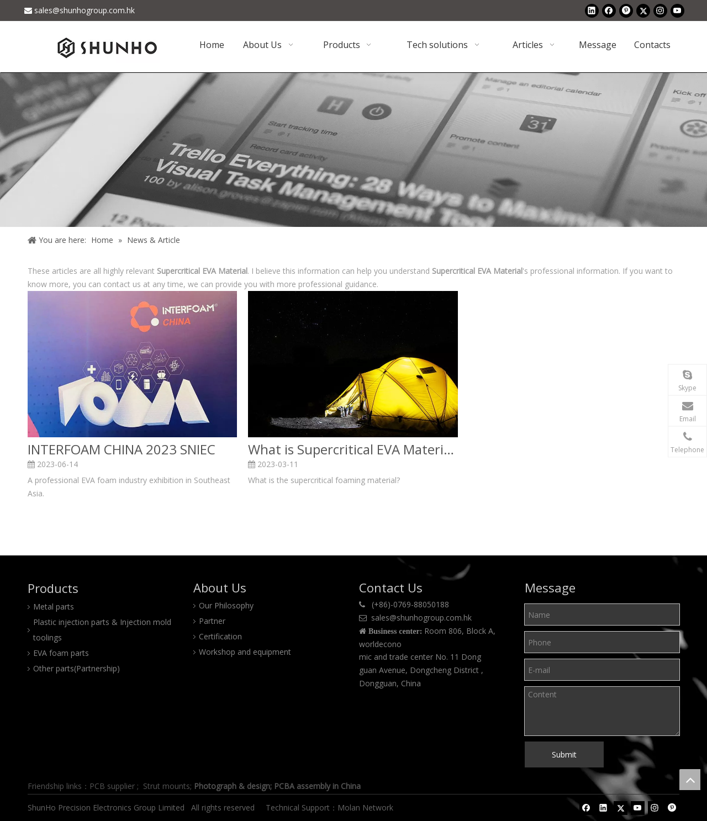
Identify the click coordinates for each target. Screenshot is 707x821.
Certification (220, 636)
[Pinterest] (626, 10)
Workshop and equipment (245, 652)
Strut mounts (166, 786)
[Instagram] (660, 10)
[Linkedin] (592, 10)
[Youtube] (677, 10)
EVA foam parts (61, 653)
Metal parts (53, 606)
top (689, 779)
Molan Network (366, 807)
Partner (212, 621)
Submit (564, 754)
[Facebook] (609, 10)
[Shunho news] (353, 149)
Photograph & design (232, 786)
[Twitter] (643, 10)
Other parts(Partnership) (76, 668)
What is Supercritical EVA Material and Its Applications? (352, 449)
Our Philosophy (226, 605)
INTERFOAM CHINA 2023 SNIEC (121, 449)
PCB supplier (112, 786)
